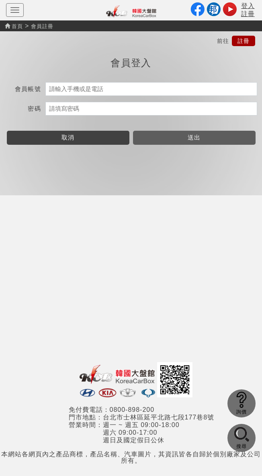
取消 (68, 137)
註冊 (243, 41)
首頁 (14, 26)
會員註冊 (42, 26)
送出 (194, 137)
